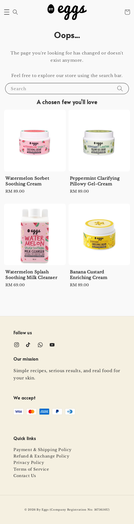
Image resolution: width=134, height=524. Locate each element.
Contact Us (24, 475)
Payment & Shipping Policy (42, 449)
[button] (7, 12)
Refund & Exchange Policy (41, 456)
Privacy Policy (28, 462)
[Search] (120, 88)
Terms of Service (31, 469)
